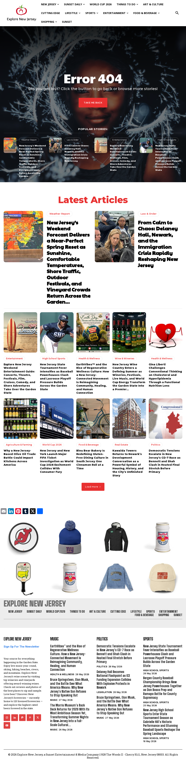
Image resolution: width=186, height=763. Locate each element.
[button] (177, 13)
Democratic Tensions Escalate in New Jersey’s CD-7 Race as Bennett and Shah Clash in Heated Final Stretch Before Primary (165, 461)
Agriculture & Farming (19, 444)
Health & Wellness (89, 358)
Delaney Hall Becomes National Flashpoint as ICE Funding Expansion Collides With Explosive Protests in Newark (114, 679)
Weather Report (29, 140)
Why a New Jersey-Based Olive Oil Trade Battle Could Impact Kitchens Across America (20, 457)
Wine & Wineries (124, 358)
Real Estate (121, 444)
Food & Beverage (89, 444)
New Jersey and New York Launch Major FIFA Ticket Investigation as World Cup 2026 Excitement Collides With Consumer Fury (56, 461)
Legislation (104, 692)
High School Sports (167, 140)
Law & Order (72, 140)
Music (54, 700)
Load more (93, 486)
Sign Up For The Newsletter (21, 646)
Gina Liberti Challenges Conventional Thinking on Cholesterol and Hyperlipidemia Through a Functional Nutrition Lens (165, 375)
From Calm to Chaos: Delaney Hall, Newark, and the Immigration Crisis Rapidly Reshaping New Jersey (76, 153)
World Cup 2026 (52, 444)
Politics (155, 444)
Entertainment (119, 140)
